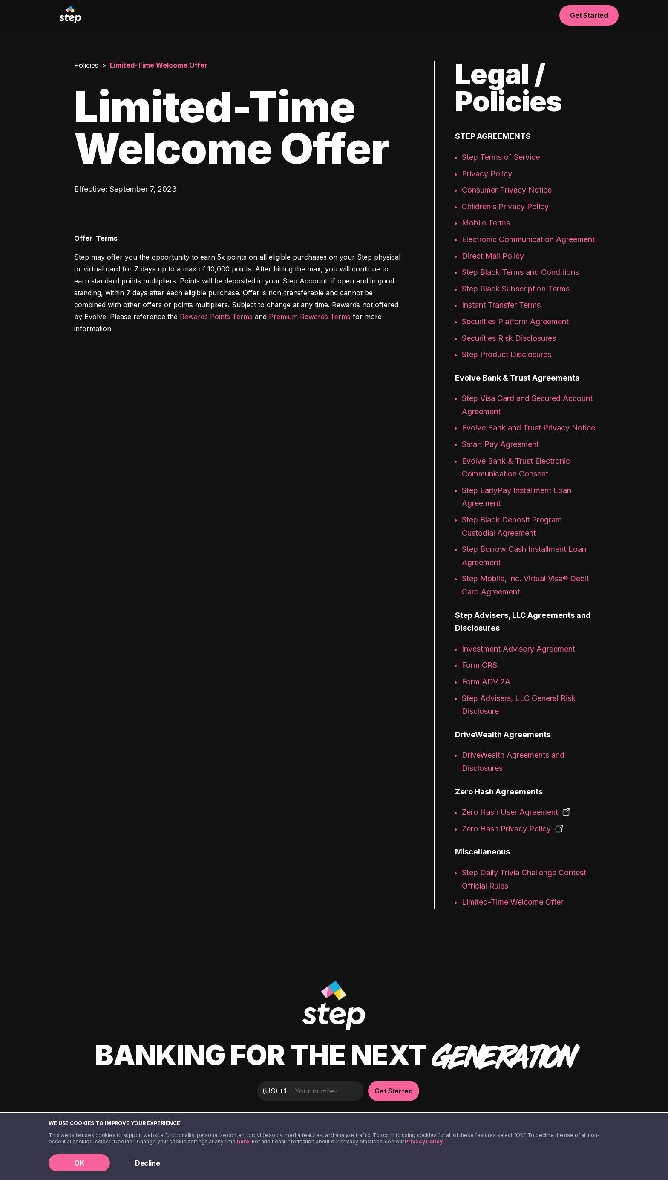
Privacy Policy (423, 1141)
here (243, 1141)
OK (79, 1163)
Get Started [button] (589, 15)
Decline (147, 1163)
